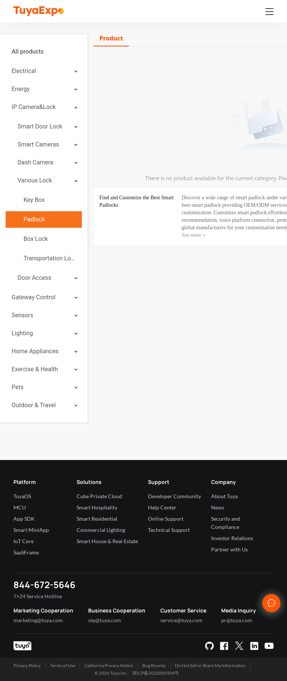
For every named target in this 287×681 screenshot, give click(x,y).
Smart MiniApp (31, 530)
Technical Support (169, 530)
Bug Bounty (154, 665)
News (217, 507)
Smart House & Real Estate (107, 541)
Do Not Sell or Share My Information (210, 665)
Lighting (22, 333)
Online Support (165, 518)
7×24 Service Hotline (37, 596)
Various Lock (35, 180)
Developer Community (174, 496)
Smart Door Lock (40, 126)
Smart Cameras (38, 144)
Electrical (24, 71)
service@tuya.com (181, 620)
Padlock (34, 219)
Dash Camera (35, 162)
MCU (19, 507)
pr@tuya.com (236, 620)
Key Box (34, 199)
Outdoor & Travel (34, 405)
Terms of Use (62, 665)
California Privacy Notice (108, 665)
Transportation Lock (50, 258)
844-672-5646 (44, 584)
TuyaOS (22, 496)
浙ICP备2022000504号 (155, 673)
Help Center (162, 507)
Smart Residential (97, 518)
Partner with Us (229, 549)
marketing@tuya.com (38, 620)
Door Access (34, 277)
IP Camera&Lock (34, 107)
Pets (18, 387)
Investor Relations (232, 538)
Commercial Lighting (101, 530)
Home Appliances (35, 351)
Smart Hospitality (97, 507)
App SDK (24, 518)
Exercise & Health (35, 369)
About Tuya (224, 496)
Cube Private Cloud (99, 496)
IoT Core (23, 541)
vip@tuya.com (104, 620)
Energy (21, 89)
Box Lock (36, 238)
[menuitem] (44, 51)
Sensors (22, 315)
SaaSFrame (26, 552)
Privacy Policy (27, 665)
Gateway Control (33, 297)
